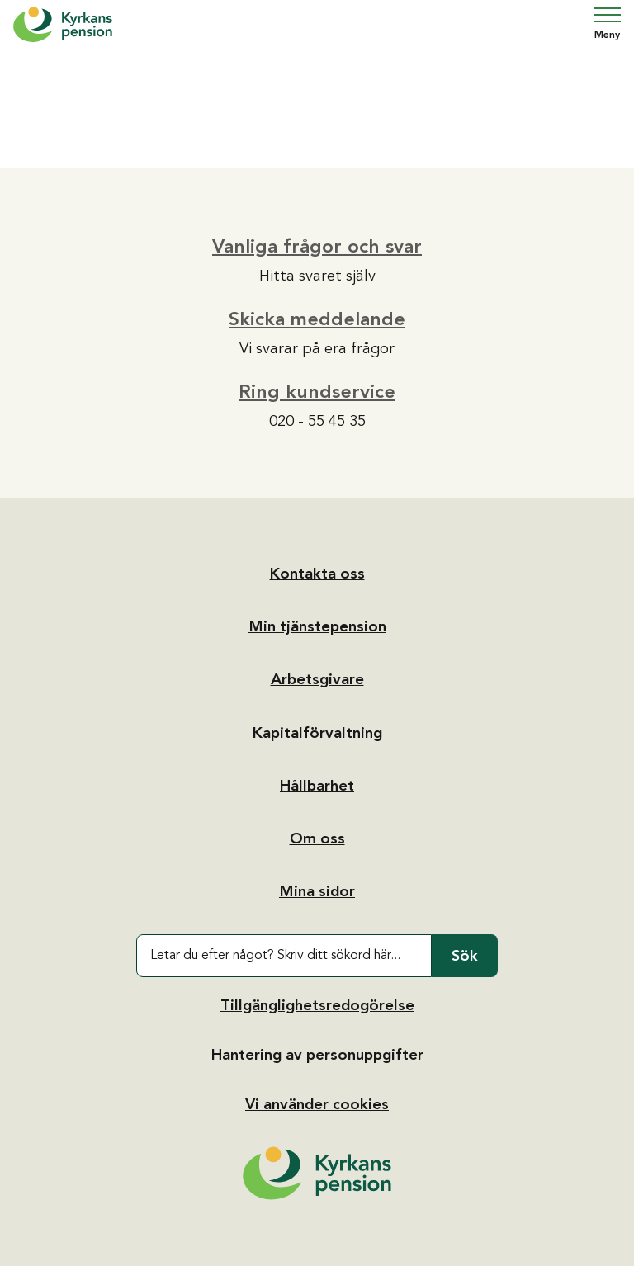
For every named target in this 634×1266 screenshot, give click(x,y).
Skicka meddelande (317, 318)
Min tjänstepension (317, 626)
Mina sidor (317, 891)
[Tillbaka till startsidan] (317, 1173)
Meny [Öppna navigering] (607, 23)
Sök (465, 956)
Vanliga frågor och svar (317, 245)
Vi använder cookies (317, 1104)
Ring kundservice (317, 391)
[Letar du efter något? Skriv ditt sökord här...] (284, 955)
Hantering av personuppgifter (317, 1054)
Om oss (317, 838)
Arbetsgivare (317, 679)
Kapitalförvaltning (317, 733)
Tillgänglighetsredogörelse (317, 1005)
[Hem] (62, 24)
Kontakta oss (317, 574)
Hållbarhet (317, 786)
